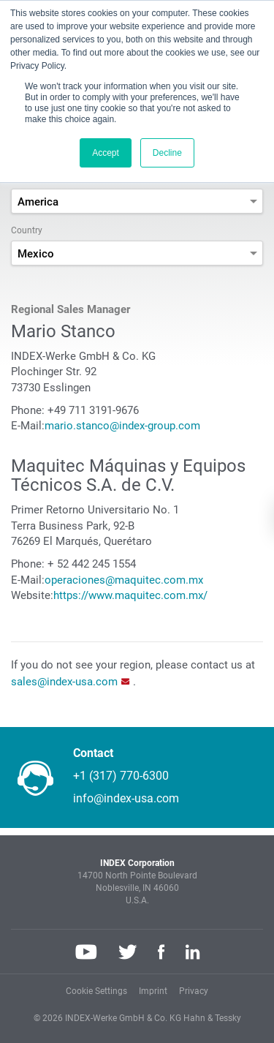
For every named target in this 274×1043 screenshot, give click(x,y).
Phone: (28, 410)
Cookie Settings (96, 991)
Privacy (193, 991)
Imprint (153, 991)
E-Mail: (28, 425)
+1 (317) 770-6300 (121, 776)
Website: (32, 595)
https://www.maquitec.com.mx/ (130, 595)
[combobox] (137, 201)
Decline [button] (167, 153)
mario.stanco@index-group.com (122, 425)
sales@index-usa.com (64, 681)
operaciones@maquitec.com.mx (124, 580)
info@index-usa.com (126, 798)
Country (26, 230)
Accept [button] (105, 153)
